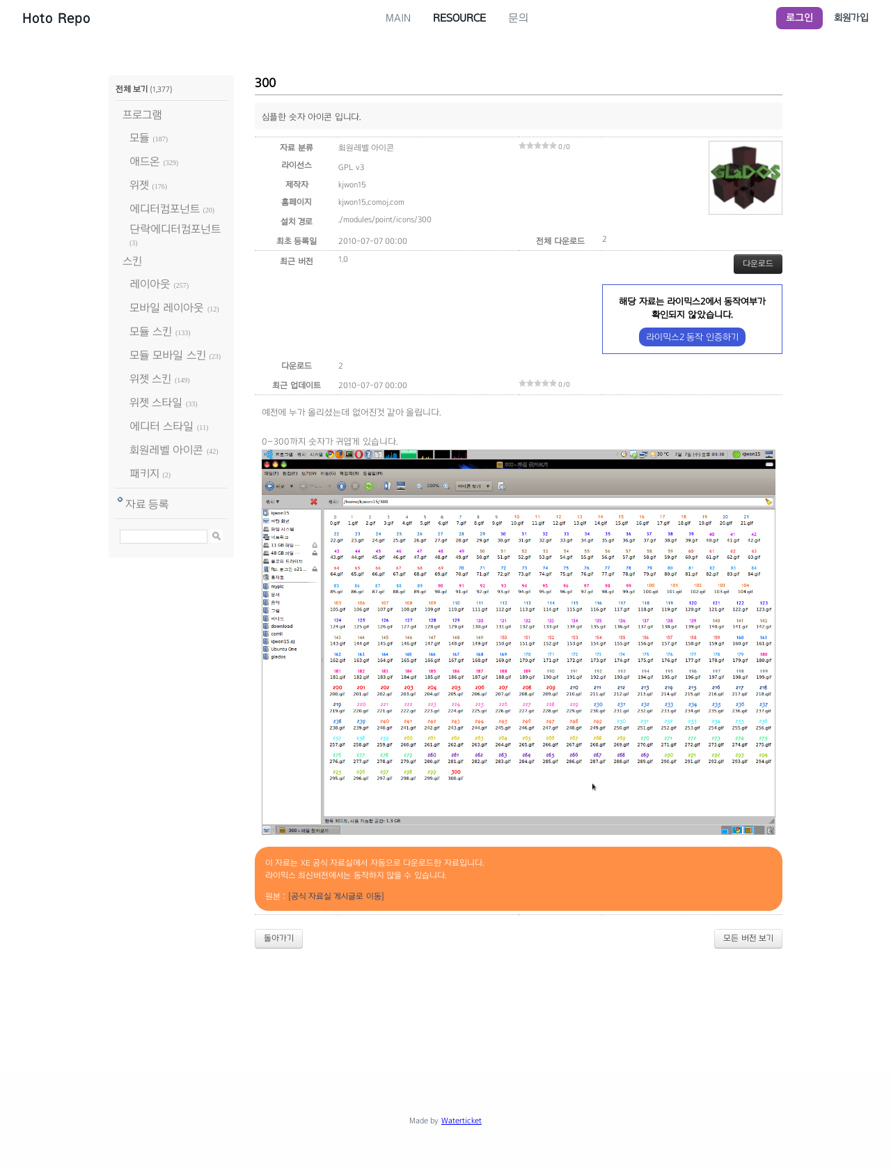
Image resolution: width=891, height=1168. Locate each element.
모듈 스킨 (150, 331)
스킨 (132, 261)
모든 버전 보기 (748, 938)
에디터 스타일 (161, 426)
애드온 (144, 161)
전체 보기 (132, 89)
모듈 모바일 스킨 (167, 355)
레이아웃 (150, 284)
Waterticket (461, 1120)
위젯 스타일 (155, 402)
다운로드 (758, 263)
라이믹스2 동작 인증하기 (692, 337)
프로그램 (142, 115)
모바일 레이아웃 (166, 308)
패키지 (144, 473)
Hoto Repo (56, 18)
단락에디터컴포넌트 (175, 229)
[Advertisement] (445, 998)
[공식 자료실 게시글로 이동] (336, 896)
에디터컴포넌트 (164, 209)
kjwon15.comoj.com (371, 202)
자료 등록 (147, 504)
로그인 (799, 18)
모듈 (139, 138)
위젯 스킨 (150, 379)
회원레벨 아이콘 (166, 450)
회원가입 (851, 18)
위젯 (139, 185)
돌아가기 (279, 938)
